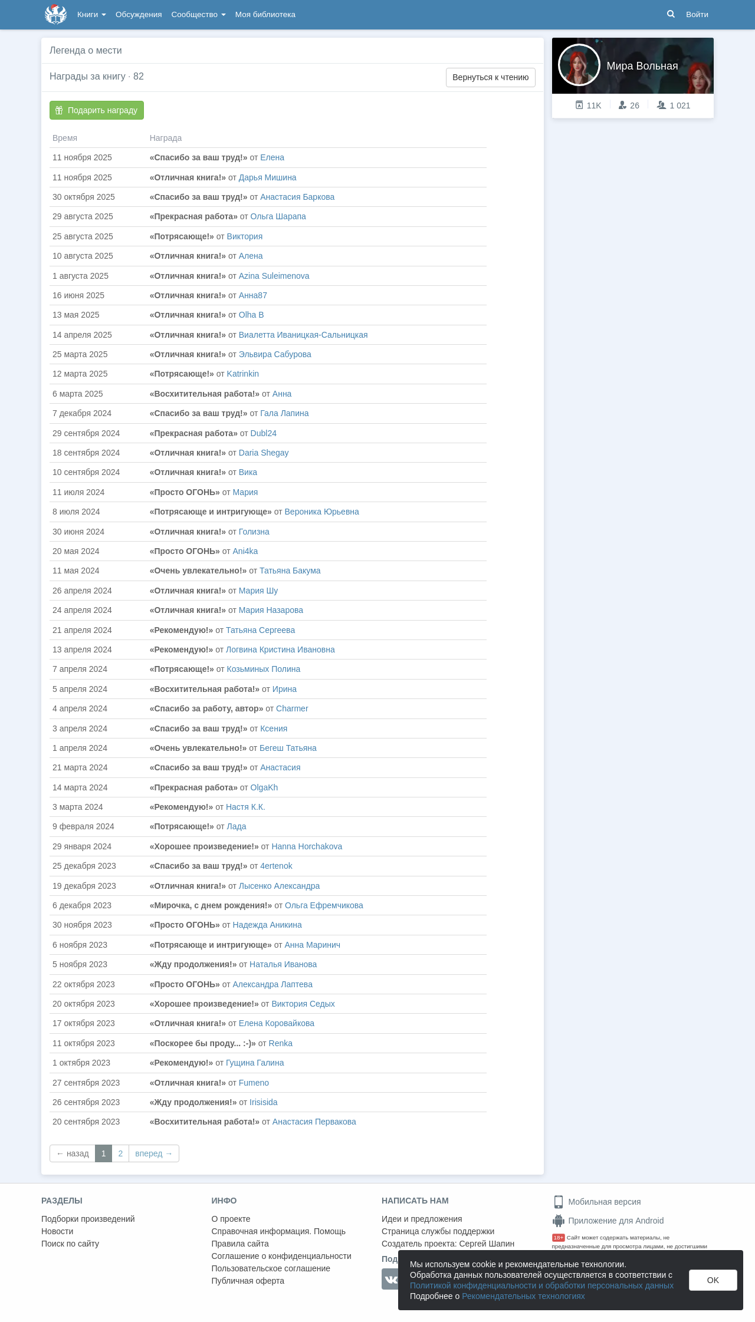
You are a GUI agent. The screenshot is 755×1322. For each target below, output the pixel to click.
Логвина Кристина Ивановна (280, 649)
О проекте (231, 1219)
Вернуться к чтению (490, 77)
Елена (272, 157)
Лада (237, 826)
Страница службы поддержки (438, 1231)
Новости (57, 1231)
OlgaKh (264, 787)
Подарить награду (96, 110)
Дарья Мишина (268, 177)
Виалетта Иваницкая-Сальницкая (303, 334)
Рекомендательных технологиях (523, 1296)
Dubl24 (264, 433)
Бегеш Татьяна (288, 748)
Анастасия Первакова (314, 1121)
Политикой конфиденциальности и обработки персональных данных (542, 1285)
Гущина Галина (255, 1062)
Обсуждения (139, 14)
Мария (245, 492)
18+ (559, 1237)
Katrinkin (243, 373)
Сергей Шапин (486, 1243)
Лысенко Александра (279, 886)
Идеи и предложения (422, 1219)
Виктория (245, 236)
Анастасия (280, 767)
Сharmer (292, 708)
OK (713, 1280)
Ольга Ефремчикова (324, 905)
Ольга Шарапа (278, 216)
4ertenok (276, 866)
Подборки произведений (88, 1219)
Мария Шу (258, 590)
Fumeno (254, 1082)
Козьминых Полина (264, 669)
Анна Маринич (313, 945)
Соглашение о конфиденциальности (282, 1256)
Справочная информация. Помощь (279, 1231)
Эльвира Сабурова (275, 354)
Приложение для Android (608, 1220)
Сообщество (199, 14)
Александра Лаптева (273, 984)
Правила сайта (240, 1243)
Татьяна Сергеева (260, 630)
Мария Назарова (271, 610)
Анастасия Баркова (297, 197)
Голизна (254, 531)
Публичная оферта (248, 1280)
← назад (72, 1153)
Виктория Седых (302, 1003)
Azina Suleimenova (274, 276)
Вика (248, 472)
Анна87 (253, 295)
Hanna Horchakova (306, 846)
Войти (697, 14)
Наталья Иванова (283, 964)
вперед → (154, 1153)
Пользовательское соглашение (271, 1268)
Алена (251, 256)
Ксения (273, 728)
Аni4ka (245, 551)
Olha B (251, 314)
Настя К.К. (245, 807)
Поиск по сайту (70, 1243)
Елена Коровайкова (276, 1023)
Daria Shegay (264, 452)
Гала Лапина (284, 413)
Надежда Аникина (267, 924)
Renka (281, 1043)
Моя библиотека (265, 14)
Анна (282, 393)
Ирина (285, 689)
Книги (91, 14)
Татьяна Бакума (290, 570)
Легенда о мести (86, 50)
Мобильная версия (596, 1201)
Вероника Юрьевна (322, 511)
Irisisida (263, 1102)
